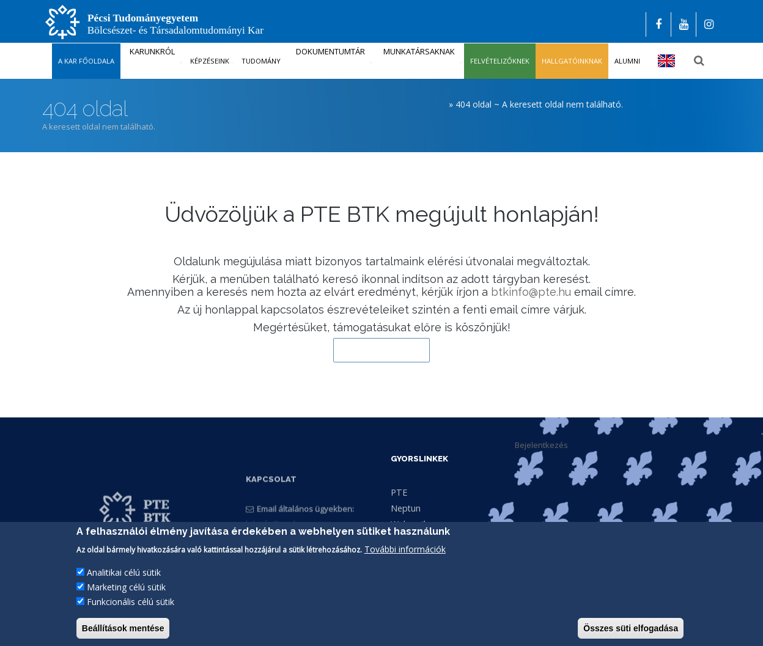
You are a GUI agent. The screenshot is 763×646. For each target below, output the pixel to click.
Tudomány (261, 60)
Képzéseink (209, 60)
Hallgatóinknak (572, 60)
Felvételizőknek (499, 60)
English (666, 60)
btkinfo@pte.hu (531, 291)
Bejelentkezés (541, 444)
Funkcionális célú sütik (130, 612)
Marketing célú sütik (126, 598)
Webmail (408, 524)
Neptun (406, 508)
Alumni (627, 60)
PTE (399, 492)
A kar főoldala (86, 60)
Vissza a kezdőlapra (381, 350)
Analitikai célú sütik (124, 583)
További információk (405, 560)
